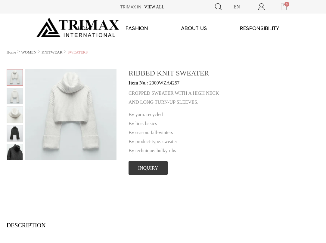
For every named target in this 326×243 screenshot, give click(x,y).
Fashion (137, 28)
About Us (194, 28)
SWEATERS (77, 52)
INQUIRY (148, 168)
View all (154, 7)
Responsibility (259, 28)
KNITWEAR (52, 52)
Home (85, 28)
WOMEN (28, 52)
